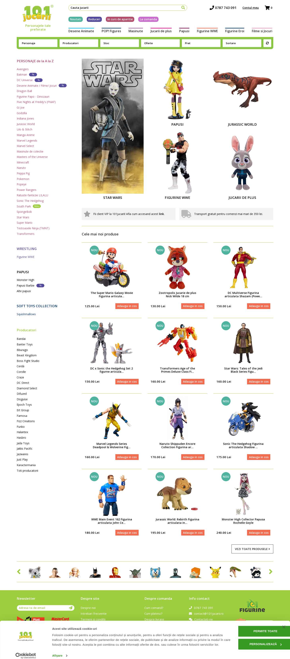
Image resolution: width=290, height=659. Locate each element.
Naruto (21, 168)
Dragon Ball (24, 91)
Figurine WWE (207, 31)
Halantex (22, 432)
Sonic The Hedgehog (30, 201)
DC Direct (23, 383)
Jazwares (22, 454)
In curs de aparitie (119, 19)
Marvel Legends (27, 140)
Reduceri (93, 19)
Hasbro (21, 437)
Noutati (74, 19)
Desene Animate (80, 31)
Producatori (26, 330)
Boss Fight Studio (28, 361)
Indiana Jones (25, 118)
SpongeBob (24, 212)
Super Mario (24, 223)
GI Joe (20, 107)
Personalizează (250, 635)
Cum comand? (153, 608)
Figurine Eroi (235, 31)
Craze (20, 377)
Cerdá (20, 366)
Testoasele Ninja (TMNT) (33, 228)
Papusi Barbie (30, 285)
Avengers (23, 69)
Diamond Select (27, 388)
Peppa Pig (23, 173)
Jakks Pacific (24, 448)
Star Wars (23, 217)
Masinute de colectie (30, 151)
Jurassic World (26, 124)
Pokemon (23, 179)
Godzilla (22, 113)
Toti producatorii (27, 470)
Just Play (22, 459)
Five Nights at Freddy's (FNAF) (36, 102)
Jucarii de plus (160, 31)
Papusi (184, 31)
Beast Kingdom (27, 355)
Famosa (22, 416)
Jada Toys (23, 443)
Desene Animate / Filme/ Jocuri (42, 85)
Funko (21, 427)
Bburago (22, 350)
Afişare (57, 651)
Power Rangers (26, 190)
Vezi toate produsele (252, 549)
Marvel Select (25, 146)
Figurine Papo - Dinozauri (33, 96)
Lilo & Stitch (24, 129)
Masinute (135, 31)
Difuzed (22, 394)
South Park (29, 206)
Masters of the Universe (32, 157)
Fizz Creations (26, 421)
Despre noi (88, 608)
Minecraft (23, 162)
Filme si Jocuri (263, 31)
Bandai (21, 339)
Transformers (25, 234)
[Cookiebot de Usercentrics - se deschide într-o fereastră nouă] (25, 651)
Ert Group (23, 410)
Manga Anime (26, 135)
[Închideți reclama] (283, 617)
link (161, 214)
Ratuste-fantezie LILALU (32, 195)
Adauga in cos (127, 306)
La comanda (147, 19)
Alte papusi (24, 291)
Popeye (21, 184)
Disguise (22, 399)
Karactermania (26, 465)
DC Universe (30, 80)
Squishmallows (26, 314)
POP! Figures (110, 31)
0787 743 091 (224, 8)
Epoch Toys (24, 404)
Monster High (25, 280)
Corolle (21, 372)
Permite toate (249, 622)
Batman (27, 74)
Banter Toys (25, 344)
